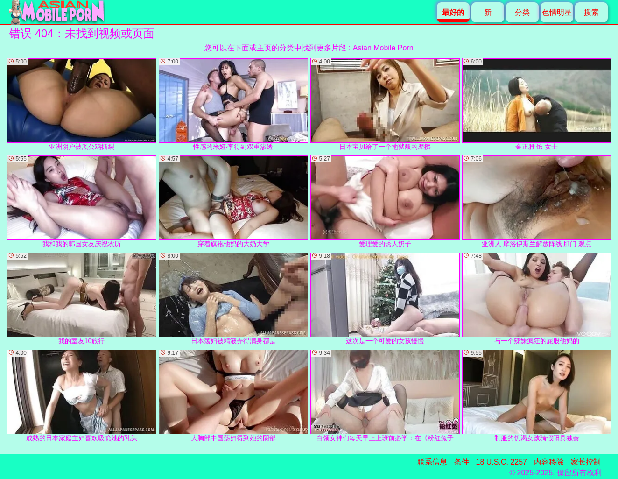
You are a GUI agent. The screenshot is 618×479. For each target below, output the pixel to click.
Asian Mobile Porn (383, 48)
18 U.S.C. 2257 (501, 462)
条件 (461, 462)
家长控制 (586, 462)
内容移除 (549, 462)
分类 (522, 12)
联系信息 (432, 462)
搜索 (591, 12)
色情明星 (557, 12)
